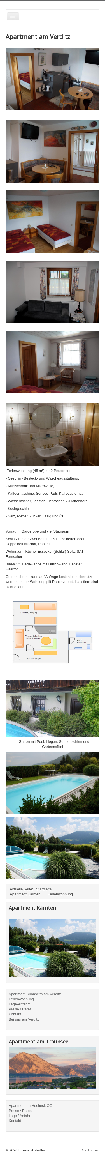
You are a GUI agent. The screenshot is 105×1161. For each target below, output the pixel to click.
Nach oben (90, 1150)
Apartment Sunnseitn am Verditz (35, 994)
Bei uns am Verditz (24, 1019)
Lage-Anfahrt (19, 1004)
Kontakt (15, 1014)
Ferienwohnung (21, 999)
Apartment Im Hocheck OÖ (30, 1106)
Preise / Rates (20, 1009)
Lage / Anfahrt (20, 1116)
